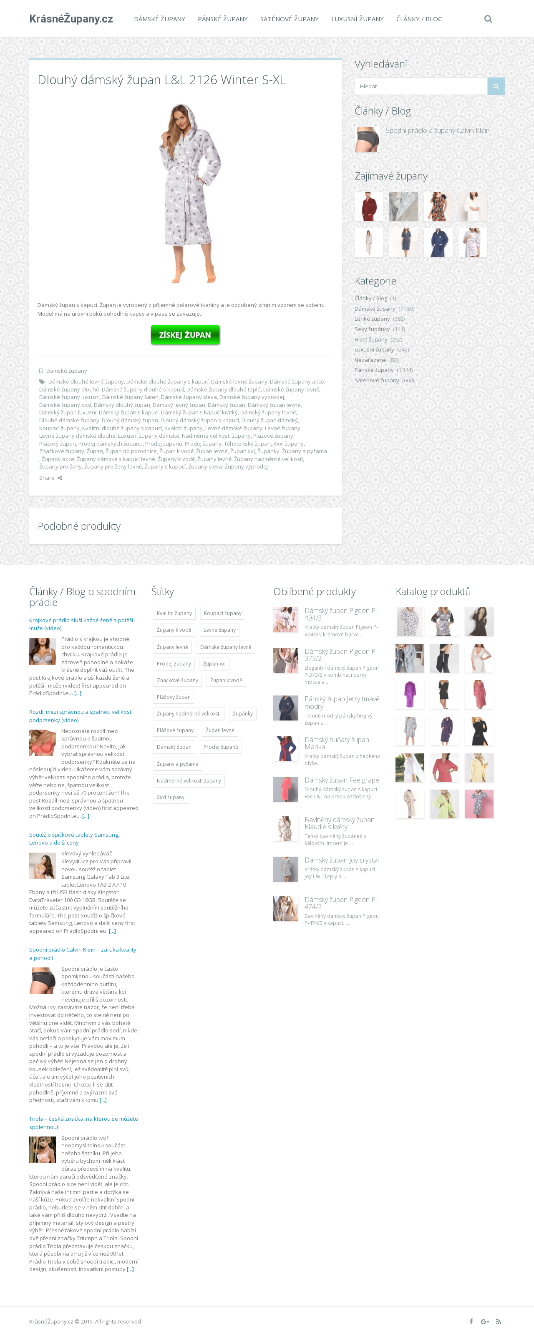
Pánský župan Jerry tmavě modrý (342, 702)
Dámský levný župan (179, 405)
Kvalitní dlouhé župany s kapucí (122, 428)
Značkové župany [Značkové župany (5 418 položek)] (177, 680)
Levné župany (282, 428)
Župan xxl (242, 451)
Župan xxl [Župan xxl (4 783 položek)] (214, 663)
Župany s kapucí (165, 466)
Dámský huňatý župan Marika (337, 743)
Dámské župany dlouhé (69, 389)
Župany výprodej (246, 466)
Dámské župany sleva (189, 397)
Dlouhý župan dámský (270, 420)
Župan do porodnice (131, 451)
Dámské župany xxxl (65, 405)
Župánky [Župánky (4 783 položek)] (243, 713)
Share (50, 477)
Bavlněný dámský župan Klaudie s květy (340, 823)
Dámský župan (226, 405)
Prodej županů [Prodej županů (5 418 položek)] (221, 746)
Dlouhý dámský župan (130, 420)
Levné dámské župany (233, 428)
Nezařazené (370, 360)
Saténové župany (289, 19)
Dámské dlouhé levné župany (86, 381)
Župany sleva (205, 466)
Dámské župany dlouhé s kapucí (143, 389)
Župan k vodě (176, 451)
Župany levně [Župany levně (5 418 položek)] (172, 647)
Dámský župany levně (268, 412)
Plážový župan (57, 443)
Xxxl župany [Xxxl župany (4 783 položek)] (170, 797)
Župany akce (58, 459)
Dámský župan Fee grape (342, 780)
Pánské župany (223, 19)
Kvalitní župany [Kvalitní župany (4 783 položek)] (174, 613)
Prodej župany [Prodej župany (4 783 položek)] (174, 663)
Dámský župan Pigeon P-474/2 (341, 903)
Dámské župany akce (297, 381)
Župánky (268, 451)
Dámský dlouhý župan (122, 405)
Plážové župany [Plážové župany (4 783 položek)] (175, 730)
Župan (95, 451)
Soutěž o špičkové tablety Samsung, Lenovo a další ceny (74, 839)
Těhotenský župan (247, 443)
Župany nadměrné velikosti (268, 459)
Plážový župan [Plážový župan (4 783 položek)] (174, 696)
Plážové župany (273, 435)
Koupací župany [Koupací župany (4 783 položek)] (223, 613)
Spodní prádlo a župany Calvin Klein (438, 130)
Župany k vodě (176, 459)
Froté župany (371, 339)
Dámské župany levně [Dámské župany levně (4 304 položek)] (226, 647)
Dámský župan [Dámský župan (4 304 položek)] (174, 746)
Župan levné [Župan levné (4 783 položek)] (220, 730)
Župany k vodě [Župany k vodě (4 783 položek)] (174, 629)
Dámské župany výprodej (251, 397)
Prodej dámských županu (110, 443)
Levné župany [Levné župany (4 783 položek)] (220, 629)
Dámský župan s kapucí (129, 412)
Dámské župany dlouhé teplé (223, 389)
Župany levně (214, 459)
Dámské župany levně (291, 389)
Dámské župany (159, 19)
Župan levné (212, 451)
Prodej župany (203, 443)
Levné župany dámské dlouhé (77, 435)
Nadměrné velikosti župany (216, 435)
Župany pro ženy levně (113, 466)
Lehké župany (372, 318)
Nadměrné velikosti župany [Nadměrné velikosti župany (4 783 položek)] (189, 780)
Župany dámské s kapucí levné (116, 459)
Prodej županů (163, 443)
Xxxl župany (288, 443)
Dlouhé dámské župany (69, 420)
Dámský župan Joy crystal (342, 860)
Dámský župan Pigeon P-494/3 (341, 614)
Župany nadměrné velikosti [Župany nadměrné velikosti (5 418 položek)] (189, 713)
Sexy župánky (372, 329)
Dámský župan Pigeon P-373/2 (341, 655)
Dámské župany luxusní (69, 397)
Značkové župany (61, 451)
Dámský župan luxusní (67, 412)
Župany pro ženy (60, 466)
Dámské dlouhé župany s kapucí (167, 381)
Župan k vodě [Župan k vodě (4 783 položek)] (226, 680)
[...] (77, 693)
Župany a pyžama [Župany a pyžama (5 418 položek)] (178, 764)
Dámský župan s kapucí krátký (199, 412)
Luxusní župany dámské (148, 435)
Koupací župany (59, 428)
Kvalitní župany (183, 428)
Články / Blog (419, 19)
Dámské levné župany (239, 381)
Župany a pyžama (304, 451)
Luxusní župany (357, 19)
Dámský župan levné (274, 405)
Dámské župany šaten (130, 397)
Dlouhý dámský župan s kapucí (200, 420)
